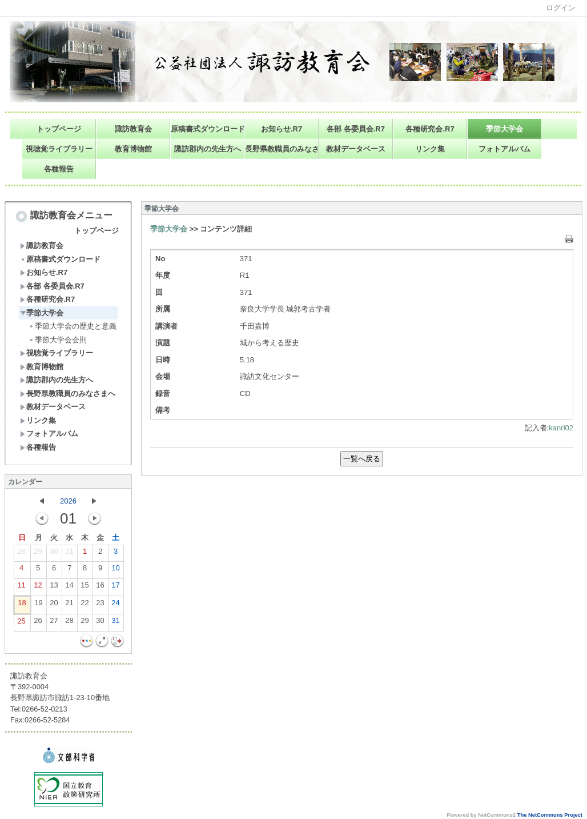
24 (115, 605)
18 (22, 605)
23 (100, 605)
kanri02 (561, 428)
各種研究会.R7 (429, 129)
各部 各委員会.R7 (356, 129)
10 (115, 570)
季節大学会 (504, 129)
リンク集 (430, 149)
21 (69, 605)
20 (54, 605)
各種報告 (59, 169)
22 (85, 605)
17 (115, 587)
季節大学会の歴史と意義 (72, 326)
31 (69, 554)
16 (100, 587)
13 (54, 587)
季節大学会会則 (58, 339)
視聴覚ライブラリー (59, 149)
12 (38, 587)
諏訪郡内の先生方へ (207, 149)
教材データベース (355, 149)
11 (21, 587)
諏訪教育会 (133, 129)
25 (21, 623)
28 (21, 554)
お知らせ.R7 (281, 129)
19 (38, 605)
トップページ (59, 129)
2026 (68, 501)
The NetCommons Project (549, 815)
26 (38, 623)
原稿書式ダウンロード (207, 129)
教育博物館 (133, 149)
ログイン (561, 7)
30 (54, 554)
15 (85, 587)
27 (54, 623)
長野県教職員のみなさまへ (282, 149)
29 (38, 554)
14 (69, 587)
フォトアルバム (504, 149)
